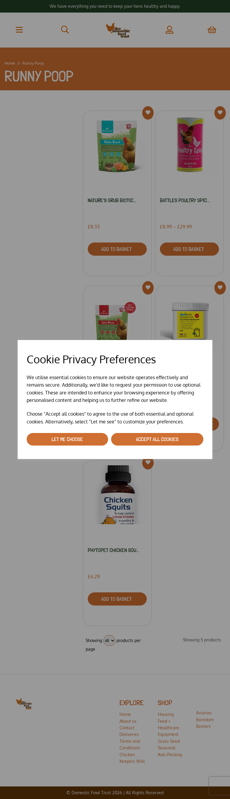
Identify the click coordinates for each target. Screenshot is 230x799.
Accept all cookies (157, 439)
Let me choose (67, 439)
